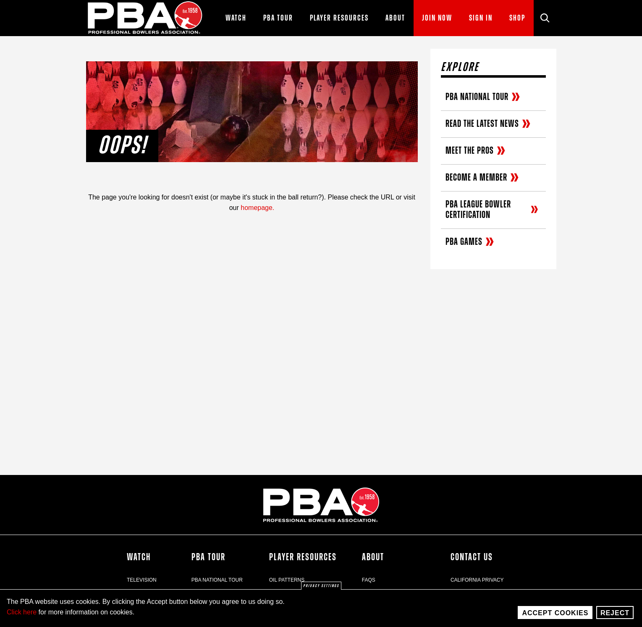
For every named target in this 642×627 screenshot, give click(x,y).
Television (142, 580)
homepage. (257, 207)
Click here (22, 615)
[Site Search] (545, 18)
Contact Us (472, 557)
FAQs (368, 580)
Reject (614, 616)
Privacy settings (321, 590)
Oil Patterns (286, 580)
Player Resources (303, 557)
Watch (139, 557)
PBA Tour (208, 557)
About (373, 557)
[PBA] (145, 18)
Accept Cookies (555, 616)
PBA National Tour (217, 580)
